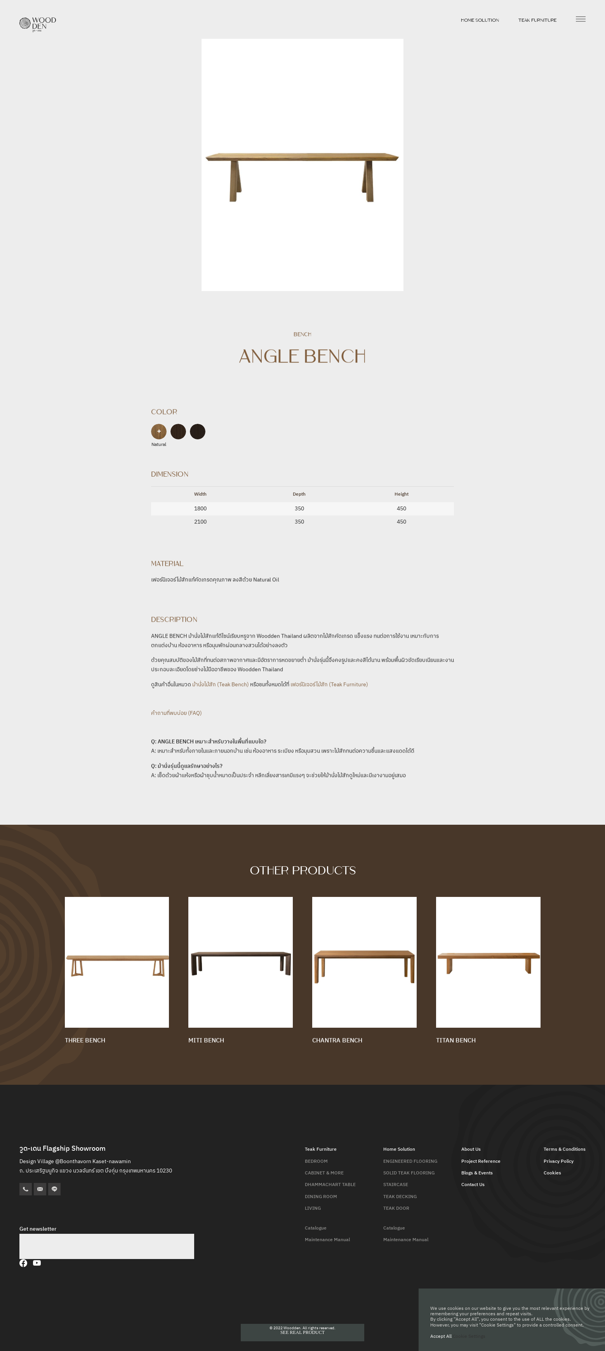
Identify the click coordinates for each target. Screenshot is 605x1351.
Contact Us (473, 1184)
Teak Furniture (537, 20)
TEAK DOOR (396, 1208)
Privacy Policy (559, 1161)
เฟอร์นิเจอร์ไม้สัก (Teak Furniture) (329, 686)
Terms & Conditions (565, 1149)
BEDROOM (316, 1161)
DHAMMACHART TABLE (330, 1184)
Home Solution (480, 20)
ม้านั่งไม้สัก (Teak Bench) (220, 686)
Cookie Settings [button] (469, 1336)
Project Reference (481, 1161)
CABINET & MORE (324, 1173)
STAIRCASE (395, 1184)
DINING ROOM (321, 1196)
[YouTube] (37, 1263)
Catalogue (316, 1228)
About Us (471, 1149)
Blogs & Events (477, 1173)
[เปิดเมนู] (581, 19)
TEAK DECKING (400, 1196)
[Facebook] (23, 1263)
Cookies (552, 1173)
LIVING (313, 1208)
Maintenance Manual (327, 1239)
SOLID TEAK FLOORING (409, 1173)
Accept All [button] (441, 1336)
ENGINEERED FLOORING (410, 1161)
